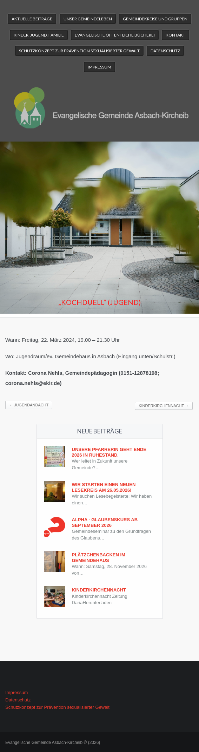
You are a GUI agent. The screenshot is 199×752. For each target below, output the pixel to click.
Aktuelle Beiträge (32, 18)
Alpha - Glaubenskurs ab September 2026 (105, 522)
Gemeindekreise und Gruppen (155, 18)
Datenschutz (165, 50)
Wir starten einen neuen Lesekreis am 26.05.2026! (104, 487)
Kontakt (175, 35)
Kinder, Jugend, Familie (39, 35)
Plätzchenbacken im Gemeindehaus (98, 557)
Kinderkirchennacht (164, 406)
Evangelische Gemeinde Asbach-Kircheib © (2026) (52, 742)
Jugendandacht (28, 405)
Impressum (99, 67)
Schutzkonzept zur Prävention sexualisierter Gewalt (79, 50)
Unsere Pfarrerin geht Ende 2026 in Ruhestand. (109, 452)
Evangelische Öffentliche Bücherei (115, 35)
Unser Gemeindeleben (88, 18)
